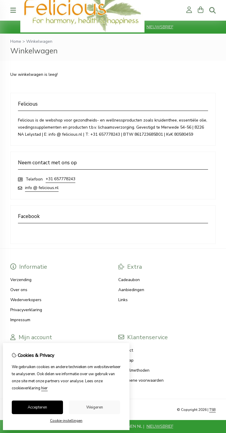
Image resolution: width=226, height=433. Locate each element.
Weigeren (94, 407)
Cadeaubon (129, 280)
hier (44, 388)
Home (15, 41)
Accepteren (37, 407)
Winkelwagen (39, 41)
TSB (212, 409)
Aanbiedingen (131, 290)
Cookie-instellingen (66, 420)
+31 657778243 (60, 179)
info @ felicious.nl (42, 188)
